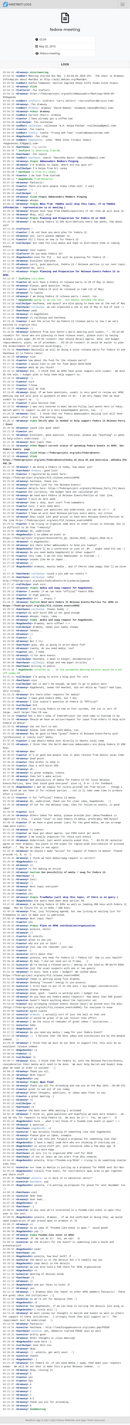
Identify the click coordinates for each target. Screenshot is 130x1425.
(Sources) (99, 1420)
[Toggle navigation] (122, 4)
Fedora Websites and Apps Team (75, 1420)
